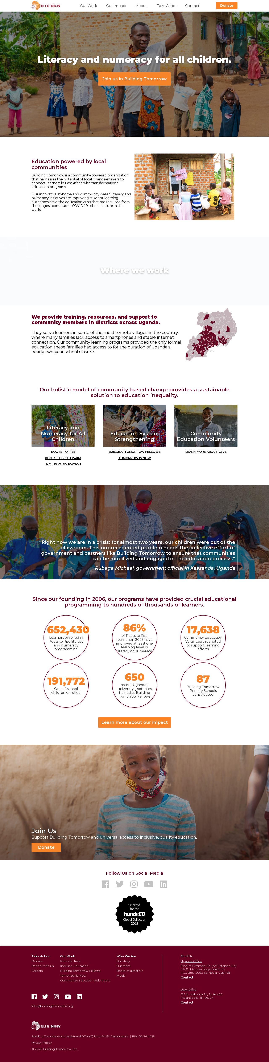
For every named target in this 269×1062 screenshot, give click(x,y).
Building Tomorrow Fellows (135, 451)
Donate (226, 6)
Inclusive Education (63, 463)
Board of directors (129, 971)
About (141, 6)
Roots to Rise (63, 451)
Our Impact (116, 6)
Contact (192, 6)
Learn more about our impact (134, 722)
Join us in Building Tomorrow (134, 78)
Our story (123, 961)
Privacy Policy (41, 1043)
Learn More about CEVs (206, 451)
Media (120, 975)
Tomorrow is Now (134, 457)
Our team (123, 966)
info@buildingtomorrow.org (52, 1006)
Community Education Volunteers (85, 980)
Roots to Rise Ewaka (63, 457)
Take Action (167, 6)
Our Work (88, 6)
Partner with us (43, 966)
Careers (37, 971)
